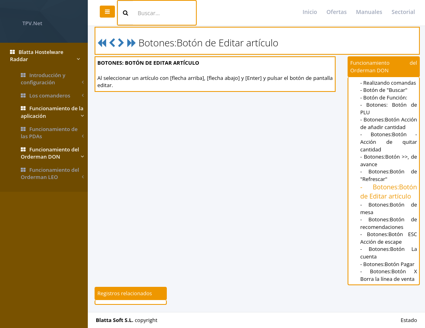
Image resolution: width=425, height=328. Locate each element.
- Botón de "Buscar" (383, 89)
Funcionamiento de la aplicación (52, 112)
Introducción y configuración (52, 79)
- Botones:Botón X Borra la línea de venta (388, 275)
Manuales (369, 12)
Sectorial (403, 12)
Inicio (309, 12)
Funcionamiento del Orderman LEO (52, 173)
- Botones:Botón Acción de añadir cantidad (388, 123)
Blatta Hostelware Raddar (45, 55)
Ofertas (336, 12)
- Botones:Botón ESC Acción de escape (388, 238)
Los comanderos (52, 95)
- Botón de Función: (383, 97)
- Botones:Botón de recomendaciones (388, 223)
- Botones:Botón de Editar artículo (388, 192)
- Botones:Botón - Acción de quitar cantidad (388, 142)
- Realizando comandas (388, 82)
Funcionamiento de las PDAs (52, 132)
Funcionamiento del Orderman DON (52, 153)
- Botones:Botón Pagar (387, 264)
